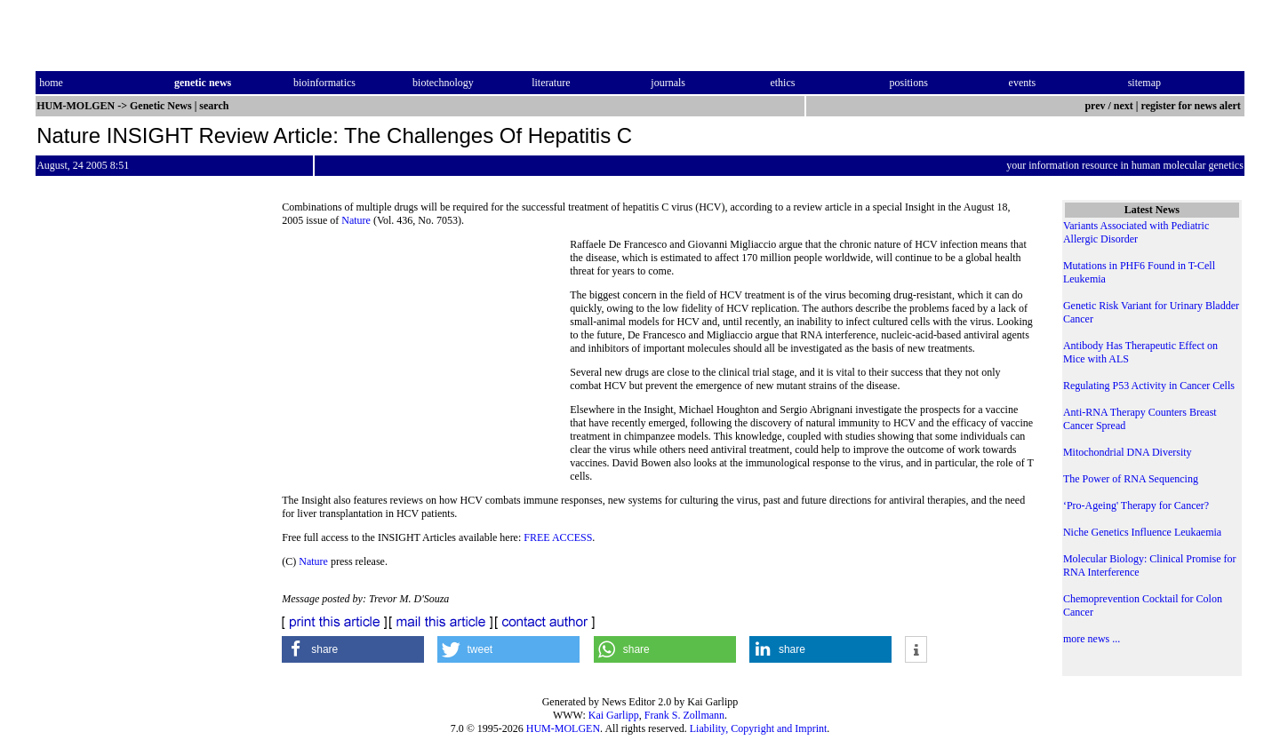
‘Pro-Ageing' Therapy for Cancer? (1136, 505)
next (1123, 105)
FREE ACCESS (558, 537)
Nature (356, 220)
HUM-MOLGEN (563, 728)
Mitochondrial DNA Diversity (1127, 452)
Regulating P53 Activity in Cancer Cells (1149, 385)
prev (1094, 105)
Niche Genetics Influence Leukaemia (1142, 532)
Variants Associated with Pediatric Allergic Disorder (1136, 232)
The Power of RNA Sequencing (1130, 479)
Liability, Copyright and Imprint (759, 728)
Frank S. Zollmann (684, 715)
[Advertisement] (425, 360)
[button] (353, 649)
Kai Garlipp (613, 715)
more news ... (1091, 639)
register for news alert (1192, 105)
